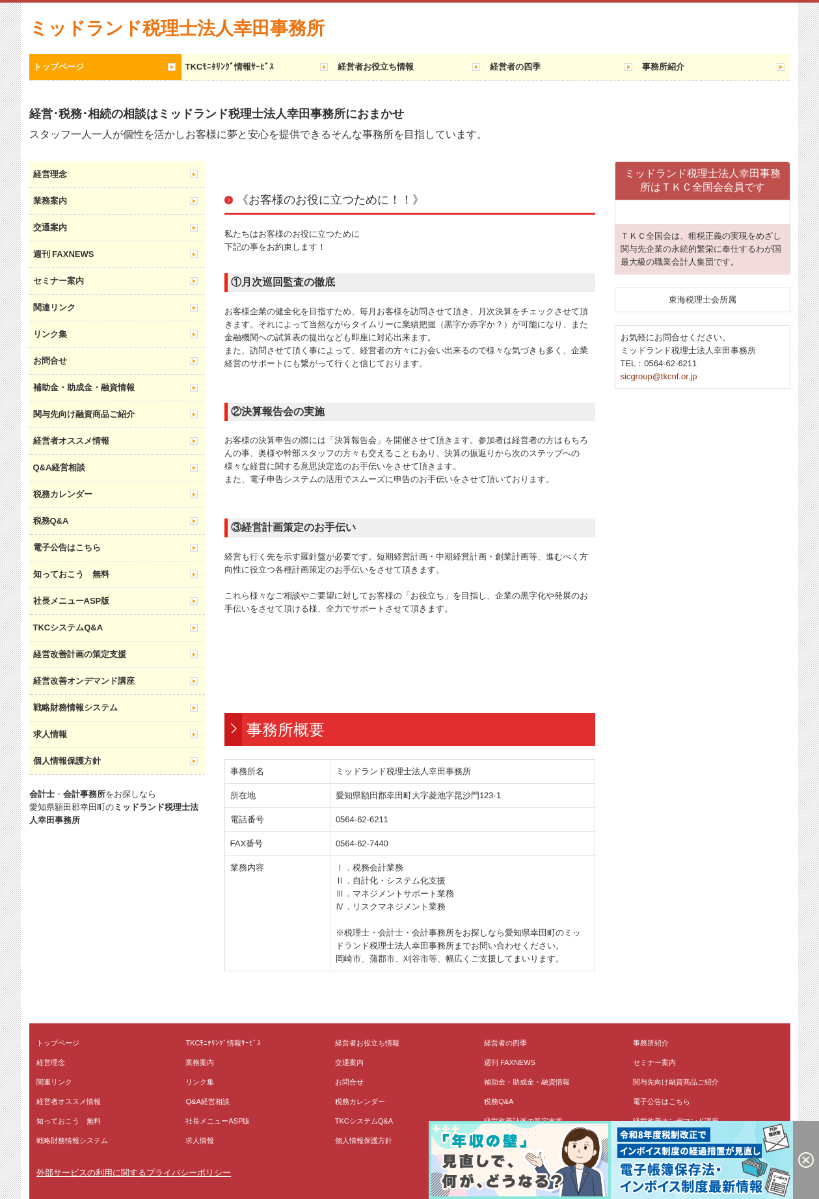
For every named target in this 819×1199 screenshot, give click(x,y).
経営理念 (50, 174)
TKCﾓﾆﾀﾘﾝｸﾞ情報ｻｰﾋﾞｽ (230, 67)
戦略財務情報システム (75, 707)
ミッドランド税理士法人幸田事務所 (177, 28)
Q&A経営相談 (59, 467)
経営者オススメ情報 (71, 441)
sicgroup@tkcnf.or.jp (659, 376)
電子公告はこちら (67, 547)
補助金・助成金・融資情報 (84, 387)
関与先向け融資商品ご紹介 (84, 414)
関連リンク (54, 307)
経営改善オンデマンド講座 (84, 681)
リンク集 (50, 334)
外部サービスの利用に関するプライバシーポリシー (133, 1173)
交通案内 (50, 227)
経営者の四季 (515, 67)
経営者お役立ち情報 (376, 67)
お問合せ (50, 361)
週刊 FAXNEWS (63, 254)
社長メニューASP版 (71, 601)
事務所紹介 (663, 67)
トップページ (58, 67)
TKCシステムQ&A (68, 627)
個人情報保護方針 (67, 761)
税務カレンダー (62, 494)
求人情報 (50, 734)
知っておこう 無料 (71, 574)
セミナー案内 (58, 281)
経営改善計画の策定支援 (79, 654)
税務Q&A (51, 521)
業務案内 (50, 201)
